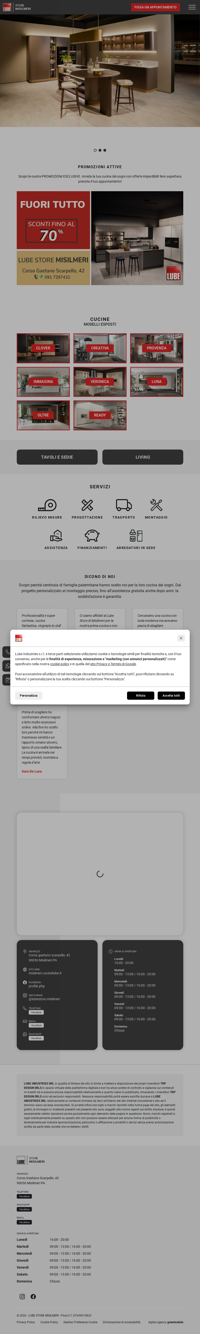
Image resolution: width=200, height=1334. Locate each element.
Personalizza (29, 695)
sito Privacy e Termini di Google (113, 664)
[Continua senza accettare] (181, 638)
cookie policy (59, 664)
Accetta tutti (171, 695)
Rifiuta (140, 695)
